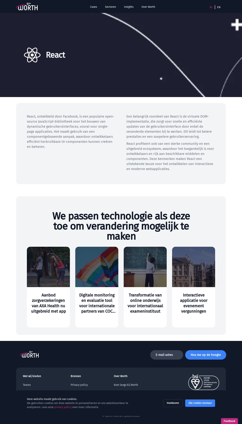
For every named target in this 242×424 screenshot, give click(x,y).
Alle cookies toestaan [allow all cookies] (200, 403)
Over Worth (148, 6)
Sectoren (110, 6)
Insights (128, 6)
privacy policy (63, 407)
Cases (93, 6)
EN (218, 7)
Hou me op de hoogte (206, 355)
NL (211, 7)
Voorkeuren (173, 403)
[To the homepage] (27, 6)
